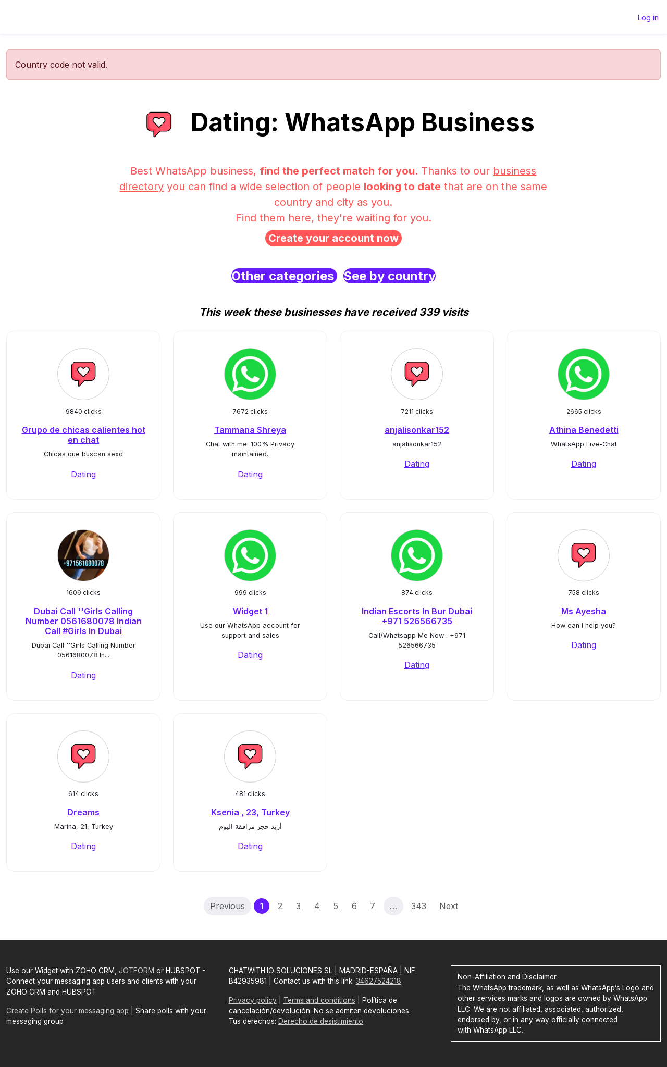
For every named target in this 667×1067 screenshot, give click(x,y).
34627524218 (378, 981)
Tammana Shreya (250, 430)
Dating (83, 474)
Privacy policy (253, 1000)
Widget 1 (250, 611)
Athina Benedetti (584, 430)
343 (418, 906)
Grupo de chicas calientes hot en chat (83, 435)
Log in (648, 17)
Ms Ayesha (583, 611)
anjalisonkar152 (417, 430)
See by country (389, 275)
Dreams (83, 812)
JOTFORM (136, 970)
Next (448, 906)
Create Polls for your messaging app (67, 1011)
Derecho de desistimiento (320, 1021)
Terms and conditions (319, 1000)
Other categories (284, 275)
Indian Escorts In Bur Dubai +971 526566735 (417, 616)
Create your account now (333, 238)
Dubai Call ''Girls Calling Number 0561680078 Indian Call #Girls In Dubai (84, 621)
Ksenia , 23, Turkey (250, 812)
